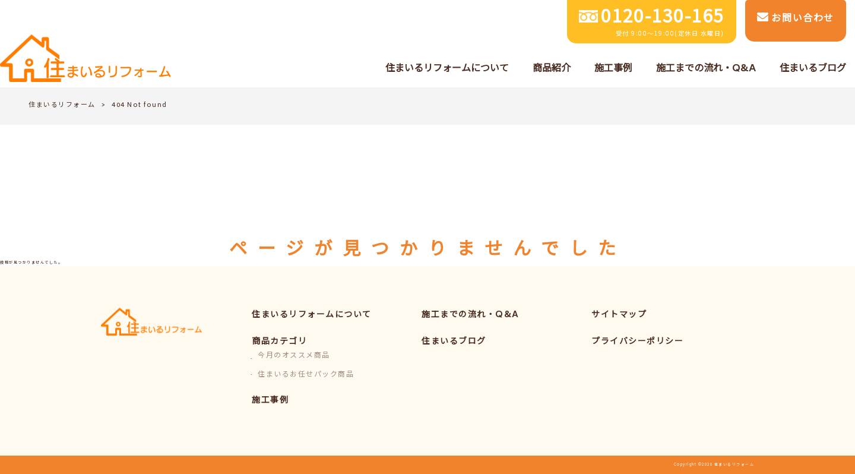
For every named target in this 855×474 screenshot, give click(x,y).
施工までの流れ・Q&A (471, 315)
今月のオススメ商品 (294, 356)
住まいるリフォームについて (312, 315)
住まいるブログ (454, 341)
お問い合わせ (795, 19)
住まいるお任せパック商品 (306, 375)
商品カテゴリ (279, 341)
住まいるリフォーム (62, 105)
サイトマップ (619, 315)
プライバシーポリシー (637, 341)
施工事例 (270, 400)
